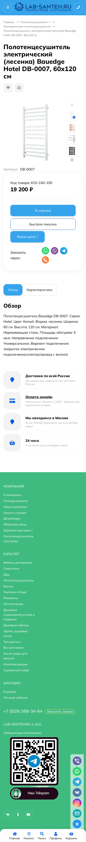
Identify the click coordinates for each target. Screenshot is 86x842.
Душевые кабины (16, 625)
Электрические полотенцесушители (27, 26)
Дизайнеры (11, 518)
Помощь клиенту (15, 501)
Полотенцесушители (33, 22)
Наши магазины (15, 507)
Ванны (8, 586)
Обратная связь (15, 524)
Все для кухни (13, 647)
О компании (12, 495)
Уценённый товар (16, 670)
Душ (6, 574)
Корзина (9, 691)
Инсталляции (13, 604)
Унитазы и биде (14, 592)
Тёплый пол (12, 642)
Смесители (11, 568)
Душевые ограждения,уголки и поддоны (19, 614)
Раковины (10, 598)
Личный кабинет (15, 697)
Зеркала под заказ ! (18, 530)
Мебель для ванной (17, 562)
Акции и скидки (14, 512)
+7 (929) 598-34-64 (22, 711)
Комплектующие (15, 664)
